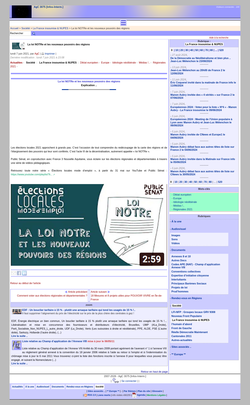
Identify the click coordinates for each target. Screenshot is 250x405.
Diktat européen (89, 62)
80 (211, 50)
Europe (105, 62)
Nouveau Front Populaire (186, 316)
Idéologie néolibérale (124, 62)
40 (191, 50)
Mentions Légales (156, 395)
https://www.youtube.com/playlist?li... (31, 174)
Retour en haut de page (154, 371)
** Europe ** (179, 354)
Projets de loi (179, 287)
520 (221, 50)
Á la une (176, 221)
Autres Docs (178, 260)
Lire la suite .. (19, 336)
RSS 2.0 (90, 395)
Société (25, 28)
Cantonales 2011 (181, 336)
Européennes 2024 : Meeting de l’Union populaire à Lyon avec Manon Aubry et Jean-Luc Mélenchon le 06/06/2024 (201, 122)
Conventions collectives (186, 271)
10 (176, 50)
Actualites (16, 62)
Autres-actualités (181, 340)
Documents (178, 250)
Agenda (138, 395)
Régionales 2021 (182, 209)
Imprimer (48, 53)
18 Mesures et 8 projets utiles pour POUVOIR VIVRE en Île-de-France (126, 295)
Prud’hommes (179, 291)
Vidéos (175, 243)
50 (196, 50)
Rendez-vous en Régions (187, 298)
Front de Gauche (181, 328)
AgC (36, 53)
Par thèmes (130, 391)
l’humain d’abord (181, 324)
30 (186, 50)
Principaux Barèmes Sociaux (188, 283)
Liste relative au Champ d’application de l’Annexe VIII (68, 341)
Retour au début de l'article (25, 283)
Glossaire (157, 391)
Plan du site (144, 391)
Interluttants (178, 279)
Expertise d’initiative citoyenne (190, 275)
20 (181, 50)
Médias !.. (144, 62)
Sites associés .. (181, 347)
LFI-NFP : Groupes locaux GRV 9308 (193, 312)
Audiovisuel (178, 229)
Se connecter (128, 381)
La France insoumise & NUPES (50, 28)
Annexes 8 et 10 (181, 256)
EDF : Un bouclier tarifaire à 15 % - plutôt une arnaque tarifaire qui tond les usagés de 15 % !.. (78, 310)
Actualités (17, 386)
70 (206, 50)
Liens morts (104, 395)
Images (175, 235)
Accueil (14, 28)
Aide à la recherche (218, 37)
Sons (174, 239)
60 (201, 50)
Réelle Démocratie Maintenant (189, 332)
